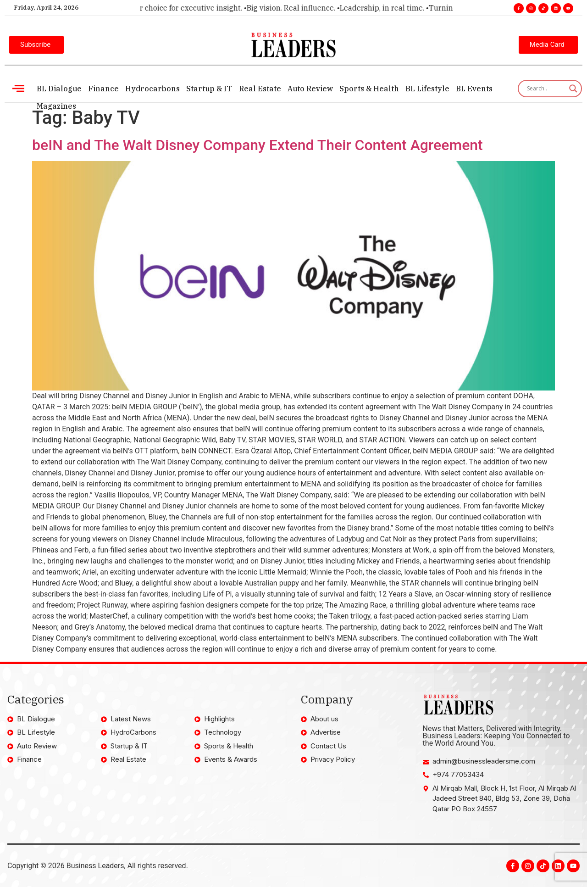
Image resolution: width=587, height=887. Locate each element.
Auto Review (309, 88)
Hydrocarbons (152, 88)
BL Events (473, 88)
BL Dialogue (59, 88)
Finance (103, 88)
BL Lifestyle (427, 88)
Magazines (56, 106)
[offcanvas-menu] (18, 88)
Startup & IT (209, 88)
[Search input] (546, 88)
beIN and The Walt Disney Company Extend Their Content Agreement (257, 145)
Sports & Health (369, 88)
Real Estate (259, 88)
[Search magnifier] (573, 88)
